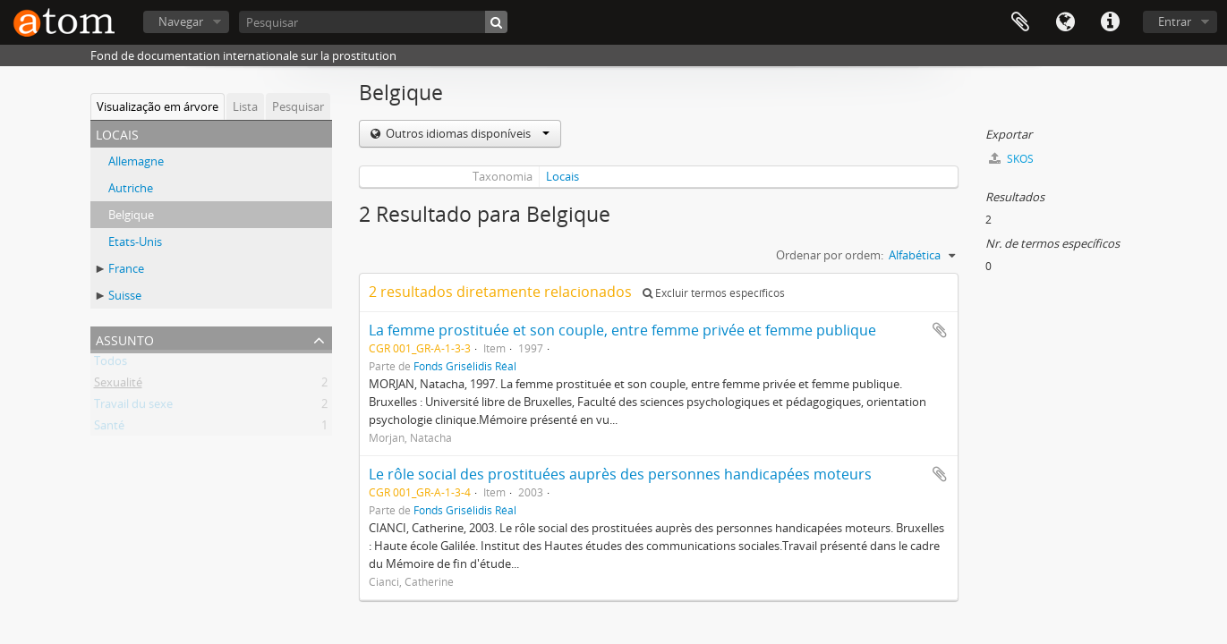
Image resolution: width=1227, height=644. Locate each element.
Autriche (130, 188)
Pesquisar (298, 106)
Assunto (125, 338)
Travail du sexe (133, 407)
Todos (110, 364)
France (126, 268)
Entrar (1174, 21)
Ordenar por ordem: (829, 255)
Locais (562, 176)
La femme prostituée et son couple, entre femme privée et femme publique (622, 330)
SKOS (1011, 158)
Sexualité (118, 385)
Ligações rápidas (1109, 22)
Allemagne (136, 161)
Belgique (131, 215)
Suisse (124, 295)
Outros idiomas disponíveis (466, 133)
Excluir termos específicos (714, 293)
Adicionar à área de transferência (940, 330)
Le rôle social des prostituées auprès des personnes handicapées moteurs (620, 474)
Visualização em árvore (157, 106)
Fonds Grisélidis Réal (464, 366)
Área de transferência (1020, 22)
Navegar (180, 21)
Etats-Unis (135, 241)
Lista (245, 106)
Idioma (1065, 22)
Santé (109, 428)
